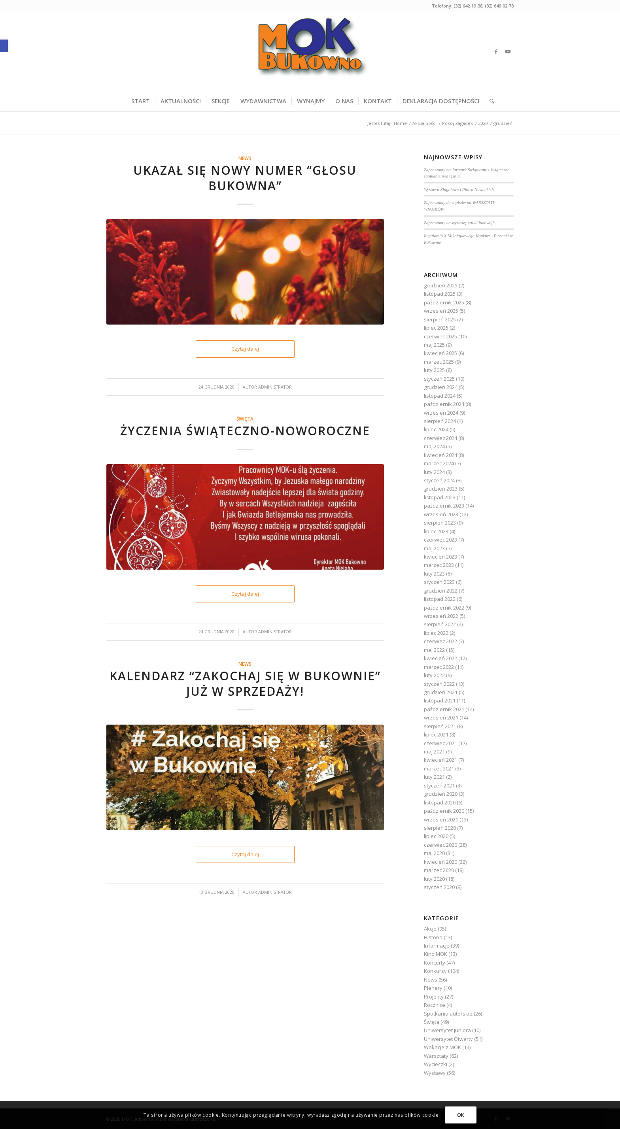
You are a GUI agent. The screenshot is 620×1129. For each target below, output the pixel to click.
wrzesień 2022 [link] (441, 615)
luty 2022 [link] (434, 675)
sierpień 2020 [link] (440, 827)
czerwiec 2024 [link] (440, 438)
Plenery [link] (433, 987)
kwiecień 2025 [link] (440, 353)
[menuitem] (140, 101)
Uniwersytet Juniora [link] (447, 1030)
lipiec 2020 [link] (436, 836)
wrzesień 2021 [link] (441, 717)
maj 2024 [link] (434, 446)
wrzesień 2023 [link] (441, 514)
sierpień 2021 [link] (440, 726)
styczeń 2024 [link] (439, 480)
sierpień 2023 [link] (440, 522)
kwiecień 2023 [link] (440, 556)
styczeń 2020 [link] (439, 887)
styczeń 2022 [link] (439, 683)
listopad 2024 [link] (440, 395)
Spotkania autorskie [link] (448, 1013)
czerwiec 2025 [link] (440, 336)
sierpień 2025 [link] (440, 319)
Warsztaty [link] (436, 1055)
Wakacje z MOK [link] (442, 1047)
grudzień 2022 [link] (440, 590)
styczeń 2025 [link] (439, 378)
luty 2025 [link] (434, 370)
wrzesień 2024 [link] (441, 412)
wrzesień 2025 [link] (441, 310)
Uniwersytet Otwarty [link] (448, 1038)
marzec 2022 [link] (439, 666)
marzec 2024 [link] (439, 463)
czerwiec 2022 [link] (440, 641)
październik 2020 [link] (444, 810)
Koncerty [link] (434, 962)
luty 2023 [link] (434, 573)
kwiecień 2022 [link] (440, 658)
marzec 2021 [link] (439, 768)
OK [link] (460, 1115)
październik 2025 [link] (444, 302)
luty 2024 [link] (434, 472)
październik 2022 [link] (444, 607)
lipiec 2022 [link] (436, 632)
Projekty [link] (434, 996)
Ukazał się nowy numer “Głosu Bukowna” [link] (245, 178)
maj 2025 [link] (434, 344)
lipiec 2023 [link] (436, 531)
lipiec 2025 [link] (436, 327)
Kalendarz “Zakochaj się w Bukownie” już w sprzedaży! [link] (245, 683)
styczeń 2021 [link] (439, 785)
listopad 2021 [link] (440, 700)
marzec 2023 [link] (439, 564)
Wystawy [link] (435, 1072)
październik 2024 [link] (444, 404)
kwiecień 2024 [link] (440, 455)
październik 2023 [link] (444, 505)
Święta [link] (244, 418)
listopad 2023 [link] (440, 497)
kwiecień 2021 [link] (440, 759)
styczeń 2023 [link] (439, 581)
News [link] (244, 158)
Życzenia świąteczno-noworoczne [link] (245, 431)
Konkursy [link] (435, 970)
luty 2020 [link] (434, 878)
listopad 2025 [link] (440, 293)
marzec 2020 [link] (439, 870)
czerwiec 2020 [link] (440, 844)
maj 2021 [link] (434, 751)
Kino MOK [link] (435, 953)
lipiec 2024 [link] (436, 429)
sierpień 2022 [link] (440, 624)
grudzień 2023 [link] (440, 488)
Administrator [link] (275, 387)
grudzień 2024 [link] (440, 387)
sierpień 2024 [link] (440, 421)
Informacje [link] (437, 945)
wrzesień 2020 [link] (441, 819)
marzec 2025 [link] (439, 361)
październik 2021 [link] (444, 709)
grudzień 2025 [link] (440, 285)
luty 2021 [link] (434, 776)
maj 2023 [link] (434, 548)
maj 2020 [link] (434, 853)
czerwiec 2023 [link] (440, 539)
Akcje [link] (430, 928)
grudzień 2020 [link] (440, 793)
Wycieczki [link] (435, 1064)
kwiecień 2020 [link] (440, 861)
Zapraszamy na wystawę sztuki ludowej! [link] (459, 222)
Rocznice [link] (434, 1004)
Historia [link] (433, 937)
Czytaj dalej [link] (245, 348)
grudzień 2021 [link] (440, 692)
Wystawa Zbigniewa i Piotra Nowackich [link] (459, 189)
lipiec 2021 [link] (436, 734)
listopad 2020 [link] (440, 802)
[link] (4, 46)
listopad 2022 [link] (440, 598)
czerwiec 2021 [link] (440, 743)
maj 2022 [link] (434, 649)
